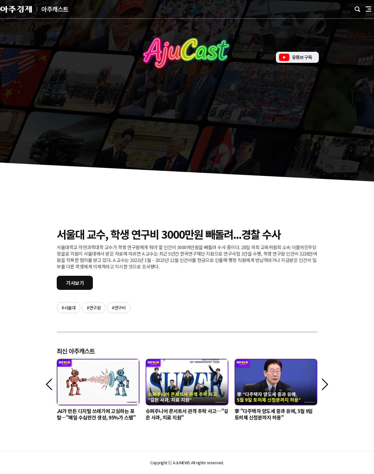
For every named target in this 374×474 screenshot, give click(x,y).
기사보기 (75, 282)
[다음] (325, 384)
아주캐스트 (54, 9)
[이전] (49, 384)
